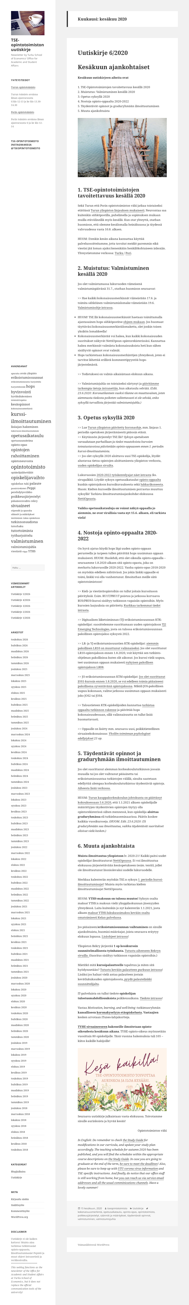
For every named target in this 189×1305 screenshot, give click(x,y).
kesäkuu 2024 (19, 752)
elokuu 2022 (18, 864)
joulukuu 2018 (19, 1108)
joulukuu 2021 (19, 906)
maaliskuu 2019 (20, 1090)
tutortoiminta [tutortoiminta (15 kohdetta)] (22, 530)
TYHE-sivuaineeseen (92, 1027)
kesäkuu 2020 (19, 1007)
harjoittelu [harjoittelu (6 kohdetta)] (36, 381)
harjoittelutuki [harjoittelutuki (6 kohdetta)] (18, 386)
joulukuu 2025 (19, 669)
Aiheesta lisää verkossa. (94, 788)
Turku (119, 253)
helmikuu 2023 (19, 835)
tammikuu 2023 (20, 841)
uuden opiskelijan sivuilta (95, 465)
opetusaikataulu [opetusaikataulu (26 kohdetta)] (27, 435)
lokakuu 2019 (18, 1054)
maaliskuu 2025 (20, 710)
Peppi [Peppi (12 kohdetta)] (31, 488)
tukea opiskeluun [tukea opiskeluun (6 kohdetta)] (31, 518)
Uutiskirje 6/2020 (103, 53)
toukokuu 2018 (19, 1149)
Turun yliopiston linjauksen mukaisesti (117, 210)
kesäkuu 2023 (19, 811)
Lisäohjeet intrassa (115, 936)
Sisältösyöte (17, 1205)
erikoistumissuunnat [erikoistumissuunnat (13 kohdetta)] (27, 377)
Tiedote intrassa (151, 998)
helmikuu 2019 (19, 1096)
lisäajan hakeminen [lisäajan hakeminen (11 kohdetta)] (24, 427)
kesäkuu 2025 (19, 698)
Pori (128, 253)
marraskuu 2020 (20, 983)
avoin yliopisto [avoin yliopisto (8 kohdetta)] (28, 373)
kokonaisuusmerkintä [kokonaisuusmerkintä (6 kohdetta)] (21, 408)
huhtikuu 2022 (19, 882)
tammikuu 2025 (20, 722)
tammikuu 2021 (20, 971)
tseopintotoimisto (117, 1208)
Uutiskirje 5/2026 (20, 594)
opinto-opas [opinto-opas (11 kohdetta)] (19, 445)
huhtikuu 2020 (19, 1019)
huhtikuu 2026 (19, 645)
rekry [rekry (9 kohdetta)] (34, 501)
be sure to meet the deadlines (139, 1164)
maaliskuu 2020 (20, 1025)
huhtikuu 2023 (19, 823)
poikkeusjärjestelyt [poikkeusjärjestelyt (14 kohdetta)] (26, 496)
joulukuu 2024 (19, 728)
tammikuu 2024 (20, 781)
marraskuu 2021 (20, 912)
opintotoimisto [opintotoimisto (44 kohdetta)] (28, 466)
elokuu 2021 (18, 930)
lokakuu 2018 (18, 1120)
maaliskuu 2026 (20, 651)
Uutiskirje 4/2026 (20, 600)
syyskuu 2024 (18, 746)
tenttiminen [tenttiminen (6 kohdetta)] (16, 518)
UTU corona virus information (138, 1168)
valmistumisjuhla (106, 1219)
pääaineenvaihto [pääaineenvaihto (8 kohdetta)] (20, 501)
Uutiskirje (16, 1177)
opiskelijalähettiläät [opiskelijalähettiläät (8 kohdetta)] (22, 472)
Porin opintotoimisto (22, 112)
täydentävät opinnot (138, 1215)
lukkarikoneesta (152, 484)
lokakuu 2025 (18, 681)
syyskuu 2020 (18, 995)
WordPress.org (19, 1217)
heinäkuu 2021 (19, 936)
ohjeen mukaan (134, 322)
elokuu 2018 (18, 1131)
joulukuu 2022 (19, 847)
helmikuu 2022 (19, 894)
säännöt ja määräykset (113, 1215)
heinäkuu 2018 (19, 1137)
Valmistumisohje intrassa (95, 308)
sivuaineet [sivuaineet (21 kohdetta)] (20, 505)
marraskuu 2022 (20, 853)
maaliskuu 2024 (20, 770)
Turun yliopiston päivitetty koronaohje (114, 427)
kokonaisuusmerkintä (90, 1211)
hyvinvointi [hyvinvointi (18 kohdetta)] (21, 391)
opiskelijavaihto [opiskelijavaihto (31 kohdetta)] (27, 477)
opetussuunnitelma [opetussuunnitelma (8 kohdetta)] (22, 440)
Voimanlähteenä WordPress (93, 1244)
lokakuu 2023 (18, 799)
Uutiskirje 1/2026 (20, 617)
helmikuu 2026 (19, 657)
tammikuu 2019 (20, 1102)
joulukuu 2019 (19, 1042)
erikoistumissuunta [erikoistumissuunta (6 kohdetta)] (20, 381)
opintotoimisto (146, 1211)
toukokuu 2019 (19, 1078)
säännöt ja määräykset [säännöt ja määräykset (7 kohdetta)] (22, 514)
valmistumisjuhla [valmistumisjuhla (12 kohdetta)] (23, 547)
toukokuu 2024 (19, 758)
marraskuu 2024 (20, 734)
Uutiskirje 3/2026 (20, 605)
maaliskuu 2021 (20, 959)
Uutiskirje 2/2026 (20, 611)
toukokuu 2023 (19, 817)
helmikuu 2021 (19, 965)
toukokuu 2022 (19, 876)
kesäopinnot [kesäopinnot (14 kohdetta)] (20, 404)
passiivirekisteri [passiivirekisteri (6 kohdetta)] (18, 488)
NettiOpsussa (122, 860)
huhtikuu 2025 (19, 704)
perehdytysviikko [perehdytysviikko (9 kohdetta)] (21, 492)
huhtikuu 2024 (19, 764)
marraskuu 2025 (20, 675)
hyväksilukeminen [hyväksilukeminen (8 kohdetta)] (21, 396)
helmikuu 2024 (19, 776)
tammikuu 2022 (20, 900)
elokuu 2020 (18, 1001)
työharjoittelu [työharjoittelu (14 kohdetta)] (21, 535)
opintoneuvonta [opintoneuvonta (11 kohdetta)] (22, 461)
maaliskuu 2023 (20, 829)
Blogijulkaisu (18, 1171)
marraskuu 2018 (20, 1114)
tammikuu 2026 (20, 663)
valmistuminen (86, 1219)
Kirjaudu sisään (20, 1199)
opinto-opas (130, 1211)
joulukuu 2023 (19, 787)
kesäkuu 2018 (19, 1143)
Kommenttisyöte (20, 1211)
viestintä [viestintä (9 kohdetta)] (16, 551)
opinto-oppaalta (150, 480)
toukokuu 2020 (19, 1013)
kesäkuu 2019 (19, 1072)
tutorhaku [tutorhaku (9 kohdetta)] (17, 526)
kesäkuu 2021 (19, 942)
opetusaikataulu (112, 1211)
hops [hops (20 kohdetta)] (30, 386)
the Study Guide (133, 1140)
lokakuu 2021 (18, 918)
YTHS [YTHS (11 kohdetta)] (31, 551)
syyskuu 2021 (18, 924)
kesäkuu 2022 (19, 870)
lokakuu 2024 (18, 740)
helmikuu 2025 (19, 716)
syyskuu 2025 (18, 687)
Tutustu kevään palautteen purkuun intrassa (131, 970)
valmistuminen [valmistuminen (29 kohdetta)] (27, 541)
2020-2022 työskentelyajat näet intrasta (124, 475)
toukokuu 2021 (19, 948)
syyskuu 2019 (18, 1060)
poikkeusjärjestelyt (88, 1215)
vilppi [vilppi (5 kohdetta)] (25, 551)
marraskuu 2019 (20, 1048)
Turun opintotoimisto (23, 87)
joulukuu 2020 (19, 977)
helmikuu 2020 (19, 1031)
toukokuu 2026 (19, 639)
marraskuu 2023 (20, 793)
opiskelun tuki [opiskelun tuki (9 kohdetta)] (20, 483)
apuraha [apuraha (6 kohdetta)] (15, 373)
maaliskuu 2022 (20, 888)
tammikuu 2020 (20, 1037)
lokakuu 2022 (18, 859)
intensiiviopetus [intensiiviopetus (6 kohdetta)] (18, 400)
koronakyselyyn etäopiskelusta (119, 1012)
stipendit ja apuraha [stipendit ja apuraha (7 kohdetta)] (21, 510)
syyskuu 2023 (18, 805)
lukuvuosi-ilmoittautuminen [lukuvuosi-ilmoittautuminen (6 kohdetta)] (25, 431)
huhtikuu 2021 (19, 953)
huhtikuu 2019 (19, 1084)
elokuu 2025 (18, 692)
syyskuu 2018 (18, 1126)
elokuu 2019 (18, 1066)
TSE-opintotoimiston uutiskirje (27, 44)
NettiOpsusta (87, 499)
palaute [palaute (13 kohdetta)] (35, 483)
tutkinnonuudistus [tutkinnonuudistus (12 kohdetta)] (24, 522)
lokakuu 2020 (18, 989)
